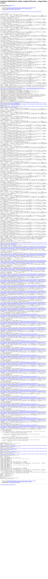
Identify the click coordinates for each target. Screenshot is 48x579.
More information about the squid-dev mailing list (7, 578)
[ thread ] (12, 9)
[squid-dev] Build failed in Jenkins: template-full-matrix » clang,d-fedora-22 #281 (19, 8)
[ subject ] (15, 9)
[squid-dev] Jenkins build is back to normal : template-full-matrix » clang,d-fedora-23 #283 (21, 7)
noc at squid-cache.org (11, 5)
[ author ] (18, 9)
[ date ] (10, 9)
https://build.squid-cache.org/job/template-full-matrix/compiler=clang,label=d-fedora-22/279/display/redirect (22, 11)
